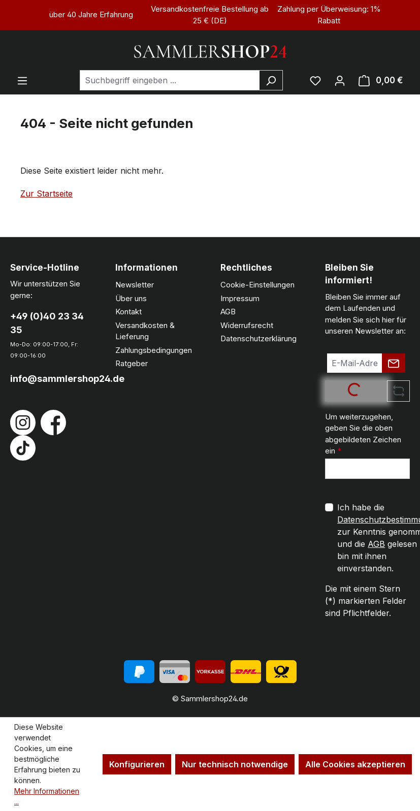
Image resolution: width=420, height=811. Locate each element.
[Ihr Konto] (340, 80)
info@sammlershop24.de (52, 378)
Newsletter (134, 284)
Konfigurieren (137, 764)
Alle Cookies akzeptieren (355, 764)
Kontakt (128, 311)
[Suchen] (271, 80)
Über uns (131, 298)
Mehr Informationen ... (46, 796)
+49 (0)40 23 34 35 (47, 323)
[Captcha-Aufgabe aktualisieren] (398, 391)
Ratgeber (131, 363)
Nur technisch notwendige (235, 764)
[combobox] (170, 80)
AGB (228, 311)
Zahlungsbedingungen (153, 350)
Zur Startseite (46, 193)
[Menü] (22, 80)
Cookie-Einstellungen (257, 284)
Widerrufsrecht (246, 325)
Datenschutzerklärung (258, 338)
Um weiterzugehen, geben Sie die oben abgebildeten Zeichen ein (363, 434)
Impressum (240, 298)
